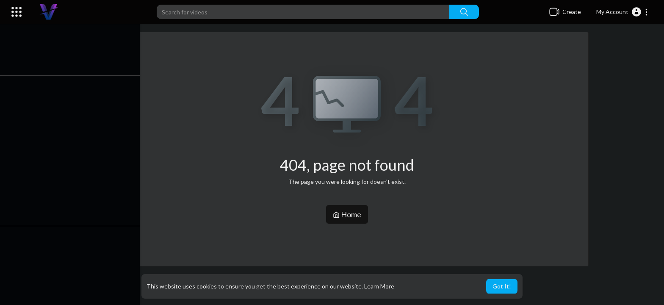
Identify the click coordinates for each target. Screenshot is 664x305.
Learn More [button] (379, 286)
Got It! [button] (501, 286)
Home (349, 214)
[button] (622, 12)
